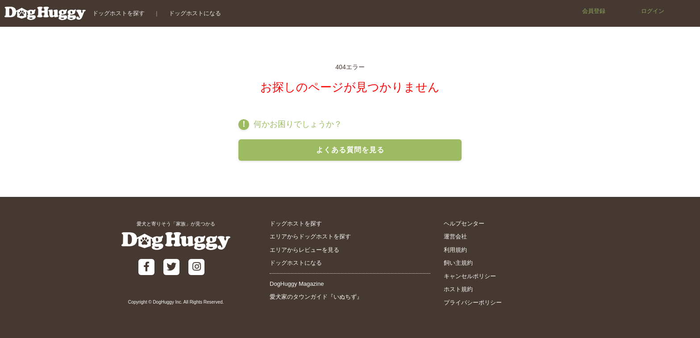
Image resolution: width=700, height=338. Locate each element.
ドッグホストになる (195, 13)
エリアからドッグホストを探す (310, 236)
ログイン (652, 11)
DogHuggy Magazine (297, 283)
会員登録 (593, 11)
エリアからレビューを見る (304, 249)
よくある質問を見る (350, 150)
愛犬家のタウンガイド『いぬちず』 (316, 296)
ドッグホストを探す (118, 13)
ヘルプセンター (464, 223)
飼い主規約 (458, 262)
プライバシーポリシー (473, 302)
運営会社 (455, 236)
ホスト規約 (458, 289)
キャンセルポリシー (470, 276)
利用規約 (455, 249)
